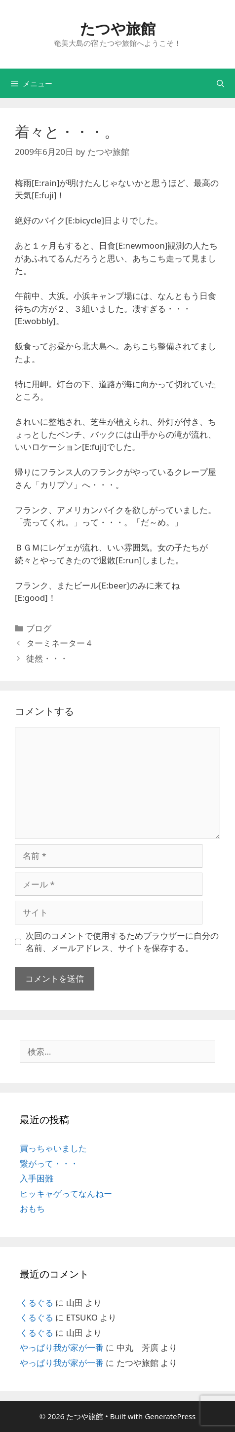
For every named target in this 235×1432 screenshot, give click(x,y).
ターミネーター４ (59, 643)
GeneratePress (170, 1416)
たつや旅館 (118, 28)
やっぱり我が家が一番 (62, 1347)
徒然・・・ (47, 658)
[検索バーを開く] (220, 83)
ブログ (38, 628)
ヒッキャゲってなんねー (66, 1193)
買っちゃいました (53, 1148)
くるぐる (36, 1302)
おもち (32, 1208)
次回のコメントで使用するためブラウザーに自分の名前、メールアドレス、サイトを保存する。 (122, 942)
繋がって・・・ (49, 1163)
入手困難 (36, 1178)
